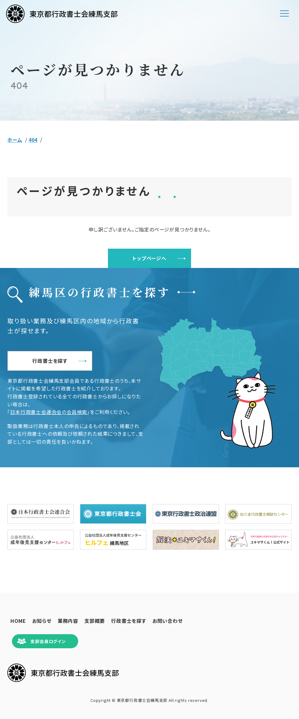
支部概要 (94, 620)
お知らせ (42, 620)
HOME (18, 620)
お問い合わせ (167, 620)
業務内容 (68, 620)
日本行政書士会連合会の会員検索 (48, 412)
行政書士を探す (49, 360)
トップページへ (149, 258)
